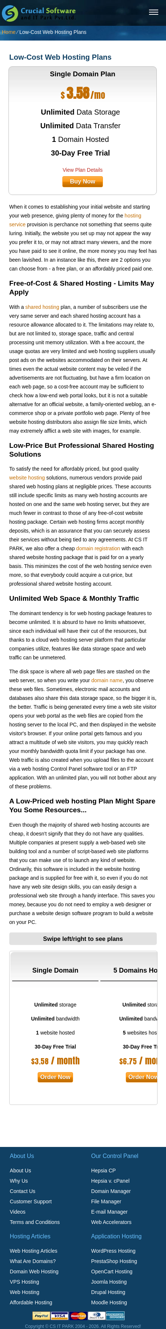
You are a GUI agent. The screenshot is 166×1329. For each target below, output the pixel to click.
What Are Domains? (33, 1261)
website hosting (27, 478)
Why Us (19, 1181)
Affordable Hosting (31, 1302)
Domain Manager (111, 1191)
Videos (18, 1212)
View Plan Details (83, 170)
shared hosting (42, 307)
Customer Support (31, 1201)
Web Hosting (24, 1292)
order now (55, 1077)
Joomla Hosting (109, 1282)
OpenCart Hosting (111, 1271)
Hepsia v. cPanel (110, 1181)
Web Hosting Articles (34, 1251)
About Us (20, 1170)
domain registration (98, 548)
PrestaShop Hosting (114, 1261)
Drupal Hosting (108, 1292)
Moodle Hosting (109, 1302)
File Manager (106, 1201)
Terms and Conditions (35, 1222)
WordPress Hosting (113, 1251)
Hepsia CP (103, 1170)
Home (8, 32)
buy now (82, 181)
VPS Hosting (24, 1282)
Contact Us (22, 1191)
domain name (107, 680)
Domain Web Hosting (34, 1271)
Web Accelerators (111, 1222)
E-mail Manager (109, 1212)
